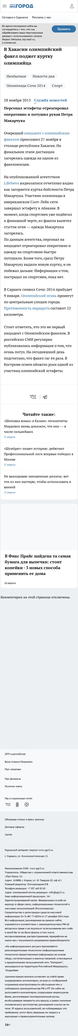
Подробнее (11, 970)
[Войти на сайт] (72, 6)
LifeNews (11, 183)
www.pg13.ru (45, 850)
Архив (8, 834)
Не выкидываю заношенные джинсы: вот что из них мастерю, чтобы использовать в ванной (39, 484)
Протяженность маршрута (27, 308)
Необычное (16, 76)
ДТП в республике (15, 753)
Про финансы (13, 778)
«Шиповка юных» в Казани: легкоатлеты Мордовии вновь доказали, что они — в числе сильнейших (39, 429)
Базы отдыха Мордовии (18, 761)
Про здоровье (13, 769)
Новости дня (44, 76)
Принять (63, 29)
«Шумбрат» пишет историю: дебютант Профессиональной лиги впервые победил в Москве (39, 456)
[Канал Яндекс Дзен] (27, 804)
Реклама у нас (41, 17)
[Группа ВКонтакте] (8, 804)
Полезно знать (13, 786)
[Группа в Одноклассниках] (17, 804)
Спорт (57, 85)
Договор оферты (14, 826)
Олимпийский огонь (39, 295)
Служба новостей (50, 100)
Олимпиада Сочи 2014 (25, 85)
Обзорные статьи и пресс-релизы (24, 819)
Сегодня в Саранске (15, 17)
